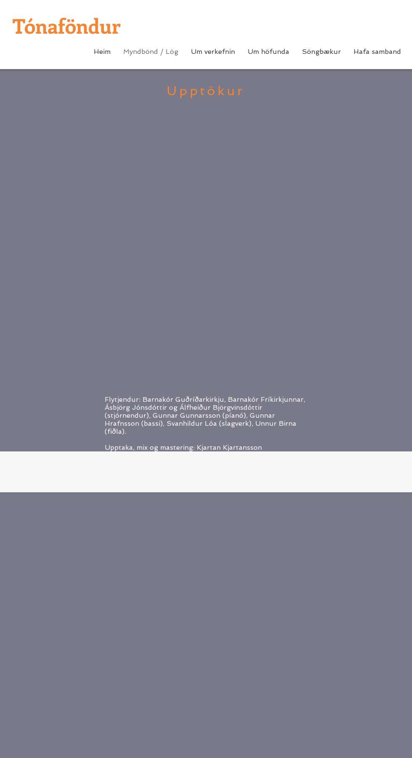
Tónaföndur (67, 25)
